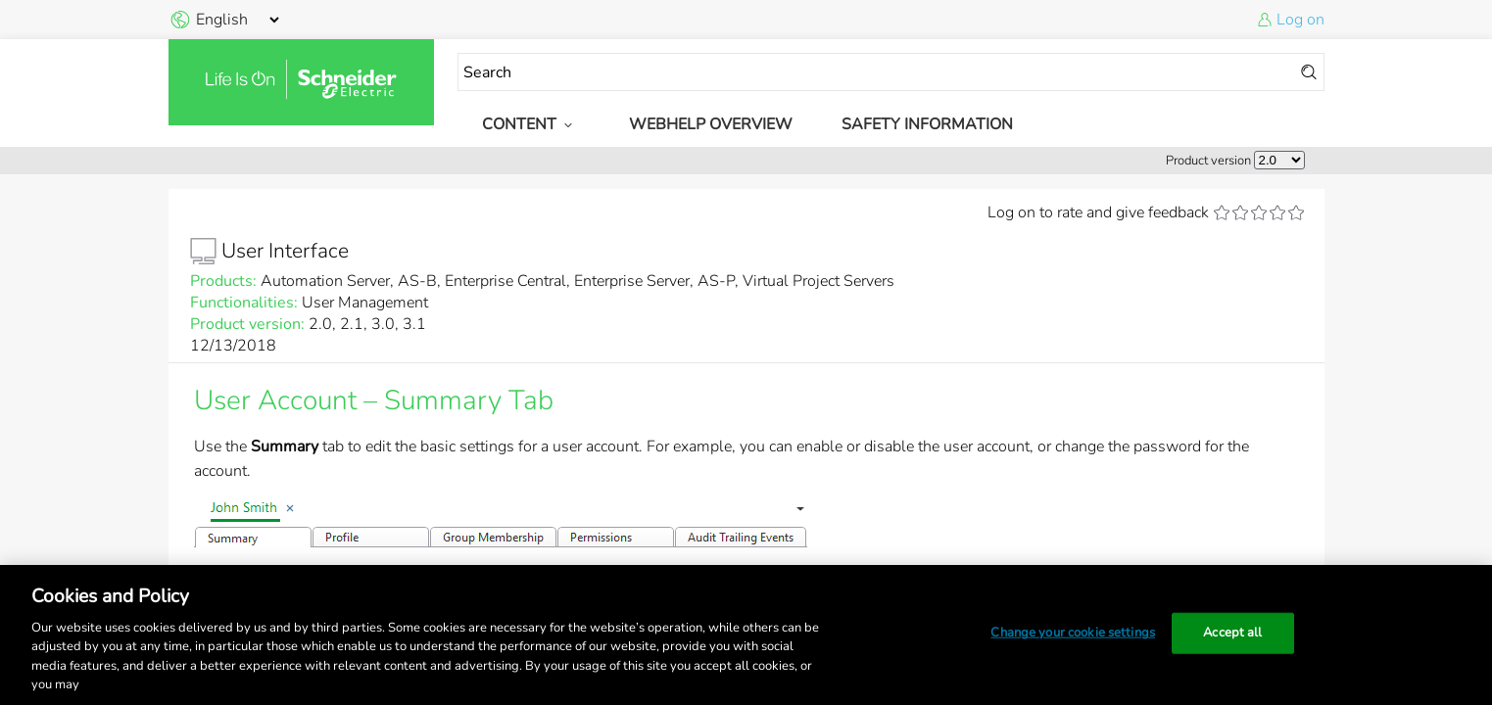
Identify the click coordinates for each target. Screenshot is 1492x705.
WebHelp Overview (711, 124)
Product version (1208, 160)
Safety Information (927, 124)
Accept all (1232, 632)
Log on (1300, 19)
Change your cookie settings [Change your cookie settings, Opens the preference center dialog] (1072, 632)
